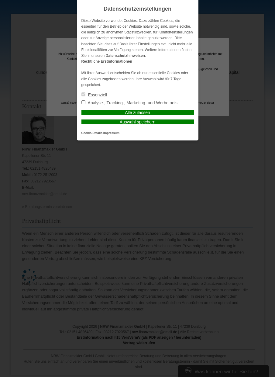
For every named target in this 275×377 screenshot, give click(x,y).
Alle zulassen (137, 112)
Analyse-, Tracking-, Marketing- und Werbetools (129, 102)
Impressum (111, 133)
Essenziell (94, 94)
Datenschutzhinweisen (125, 56)
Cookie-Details (91, 133)
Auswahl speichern (138, 121)
